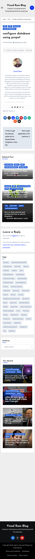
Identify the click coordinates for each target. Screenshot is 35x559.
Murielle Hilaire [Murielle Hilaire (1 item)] (24, 302)
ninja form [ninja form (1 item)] (14, 306)
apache (7, 186)
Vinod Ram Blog (16, 5)
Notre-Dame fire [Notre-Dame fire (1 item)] (26, 306)
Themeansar (17, 548)
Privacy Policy (12, 555)
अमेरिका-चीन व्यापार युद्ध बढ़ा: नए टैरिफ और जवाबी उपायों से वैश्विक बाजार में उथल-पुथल (16, 399)
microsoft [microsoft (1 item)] (26, 298)
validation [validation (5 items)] (17, 323)
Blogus (28, 545)
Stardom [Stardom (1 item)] (24, 314)
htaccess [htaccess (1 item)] (16, 290)
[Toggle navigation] (2, 7)
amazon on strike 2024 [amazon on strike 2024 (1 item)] (19, 262)
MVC (5, 26)
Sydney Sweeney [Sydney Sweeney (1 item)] (18, 319)
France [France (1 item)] (6, 286)
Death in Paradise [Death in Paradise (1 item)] (9, 278)
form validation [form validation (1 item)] (21, 282)
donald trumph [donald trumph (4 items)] (8, 282)
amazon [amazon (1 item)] (6, 262)
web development (10, 29)
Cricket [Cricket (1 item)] (14, 270)
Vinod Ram (8, 42)
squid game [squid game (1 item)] (14, 314)
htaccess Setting (24, 186)
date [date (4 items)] (21, 270)
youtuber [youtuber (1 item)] (12, 331)
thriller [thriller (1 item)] (28, 319)
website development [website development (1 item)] (10, 327)
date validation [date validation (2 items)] (8, 274)
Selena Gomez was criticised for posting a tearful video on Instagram (17, 443)
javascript (8, 164)
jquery (16, 164)
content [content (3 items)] (6, 270)
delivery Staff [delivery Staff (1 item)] (22, 278)
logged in (15, 236)
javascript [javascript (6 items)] (25, 290)
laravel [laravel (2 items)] (20, 294)
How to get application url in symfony (24, 133)
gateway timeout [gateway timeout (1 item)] (16, 286)
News (19, 372)
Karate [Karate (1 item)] (13, 294)
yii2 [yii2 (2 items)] (5, 331)
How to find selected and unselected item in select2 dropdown (14, 214)
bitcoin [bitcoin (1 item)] (26, 266)
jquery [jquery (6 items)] (6, 294)
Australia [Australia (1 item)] (17, 266)
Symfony (17, 26)
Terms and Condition (13, 551)
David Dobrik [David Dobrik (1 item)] (20, 274)
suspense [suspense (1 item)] (7, 319)
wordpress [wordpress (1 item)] (23, 327)
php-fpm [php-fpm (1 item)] (26, 310)
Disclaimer (25, 551)
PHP (10, 26)
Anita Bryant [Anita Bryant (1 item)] (7, 266)
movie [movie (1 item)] (5, 302)
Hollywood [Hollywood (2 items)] (7, 290)
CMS (14, 186)
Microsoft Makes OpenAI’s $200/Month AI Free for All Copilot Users (16, 378)
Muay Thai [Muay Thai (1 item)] (13, 302)
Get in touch (23, 555)
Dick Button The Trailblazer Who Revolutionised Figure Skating (16, 421)
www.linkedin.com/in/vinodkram (14, 102)
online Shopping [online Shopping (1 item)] (8, 310)
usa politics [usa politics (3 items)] (7, 323)
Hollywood (9, 434)
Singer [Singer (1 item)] (6, 314)
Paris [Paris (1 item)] (18, 310)
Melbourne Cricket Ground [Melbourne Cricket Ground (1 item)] (11, 298)
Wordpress (23, 167)
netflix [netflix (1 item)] (6, 306)
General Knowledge (12, 369)
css (6, 206)
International (10, 372)
